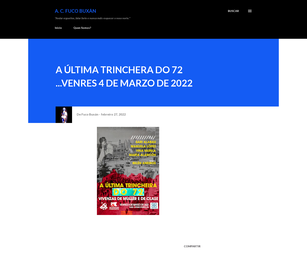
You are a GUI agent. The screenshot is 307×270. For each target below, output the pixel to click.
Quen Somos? (82, 27)
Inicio (58, 27)
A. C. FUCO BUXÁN (75, 11)
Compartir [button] (192, 246)
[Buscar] (233, 11)
